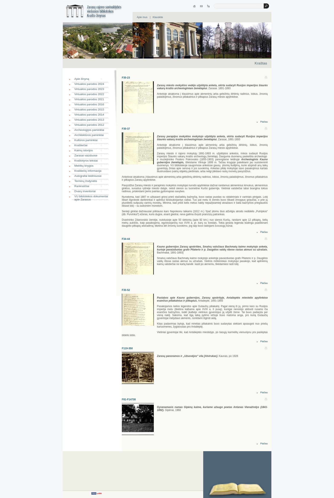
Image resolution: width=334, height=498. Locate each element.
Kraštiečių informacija (87, 170)
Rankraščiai (81, 186)
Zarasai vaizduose (85, 155)
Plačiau (262, 121)
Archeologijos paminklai (89, 130)
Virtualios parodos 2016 (89, 104)
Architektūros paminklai (89, 135)
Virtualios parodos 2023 (89, 89)
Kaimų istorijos (83, 150)
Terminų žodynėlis (85, 181)
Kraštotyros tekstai (86, 160)
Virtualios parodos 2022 (89, 94)
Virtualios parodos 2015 (89, 109)
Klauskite (158, 17)
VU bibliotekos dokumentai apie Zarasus (91, 197)
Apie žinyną (81, 78)
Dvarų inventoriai (85, 191)
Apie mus (142, 17)
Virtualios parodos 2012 (89, 124)
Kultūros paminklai (86, 140)
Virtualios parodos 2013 (89, 119)
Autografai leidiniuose (87, 175)
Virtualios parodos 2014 (89, 114)
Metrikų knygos (84, 165)
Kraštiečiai (80, 145)
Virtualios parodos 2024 (89, 84)
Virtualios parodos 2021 (89, 99)
